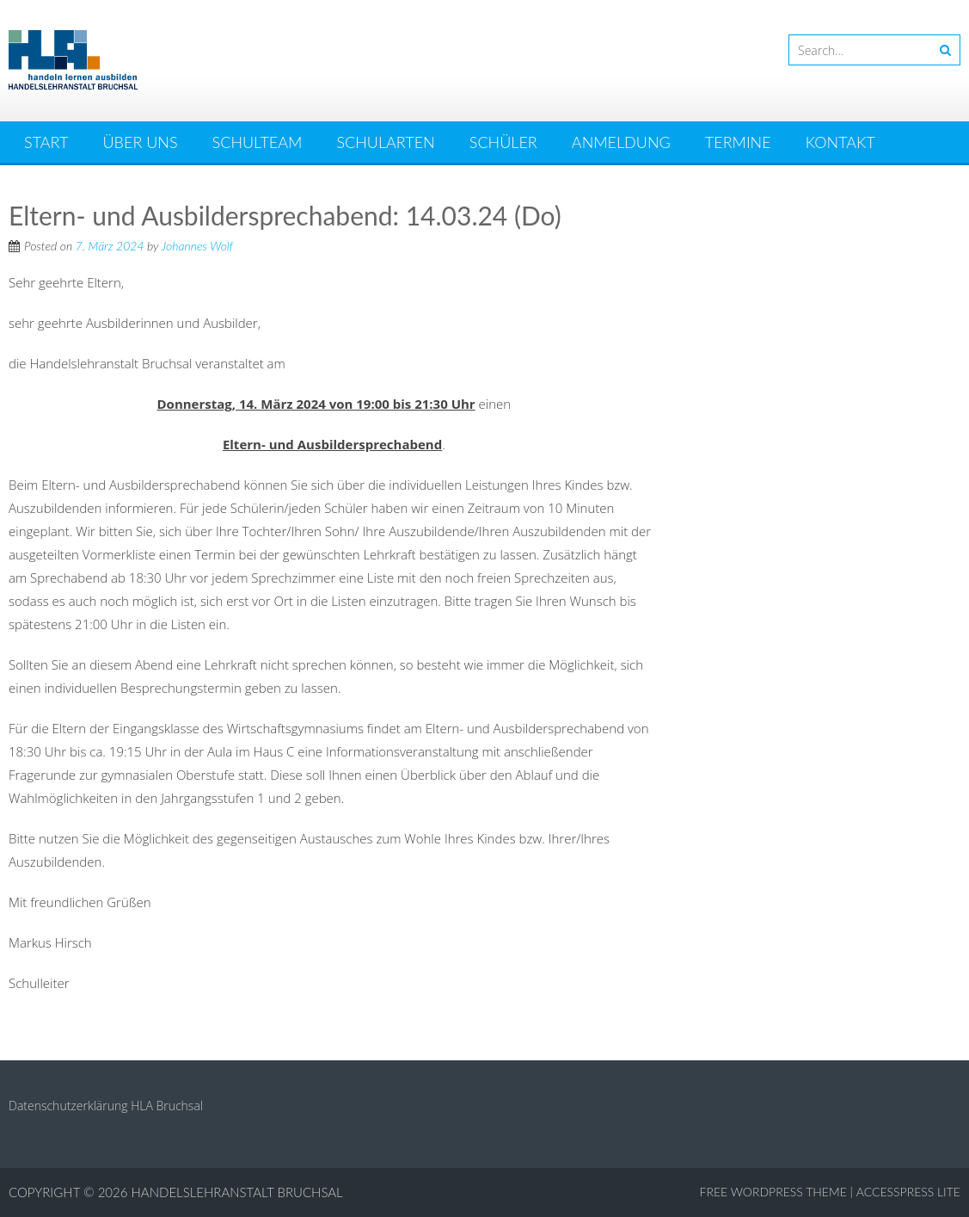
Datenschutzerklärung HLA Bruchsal (106, 1105)
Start (46, 142)
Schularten (385, 142)
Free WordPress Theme (773, 1191)
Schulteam (257, 142)
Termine (738, 142)
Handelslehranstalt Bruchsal (237, 1192)
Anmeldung (621, 142)
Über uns (140, 142)
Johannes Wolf (197, 245)
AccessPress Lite (908, 1191)
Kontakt (840, 142)
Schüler (503, 142)
